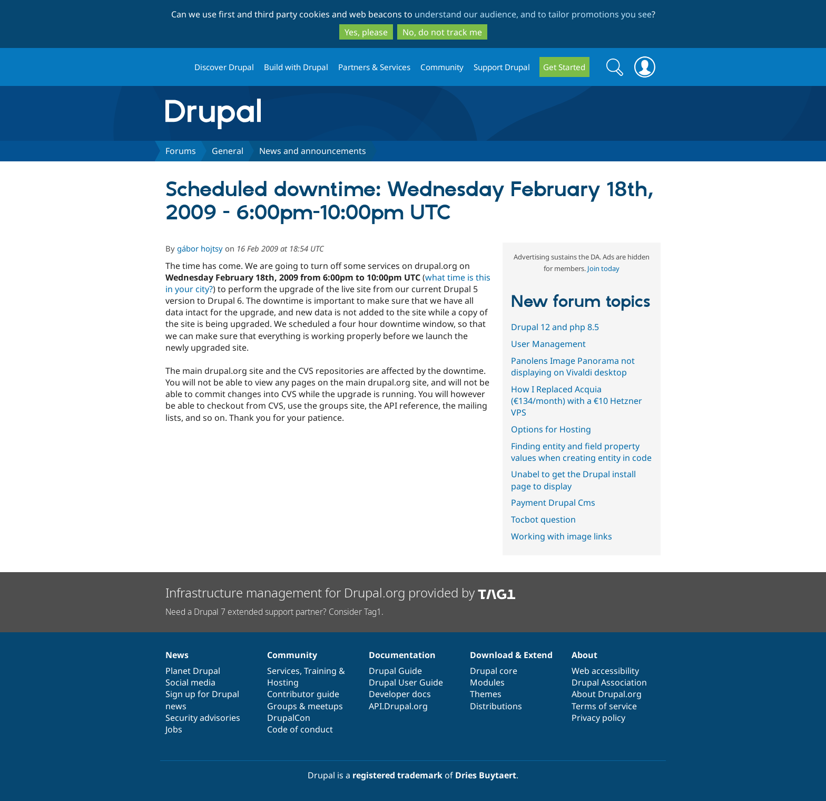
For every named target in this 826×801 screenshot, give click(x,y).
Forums (180, 151)
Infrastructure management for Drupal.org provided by (340, 592)
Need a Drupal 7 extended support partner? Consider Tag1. (274, 611)
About (584, 655)
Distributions (496, 706)
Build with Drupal (296, 67)
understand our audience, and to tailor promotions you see (533, 14)
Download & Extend (511, 655)
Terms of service (604, 706)
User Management (548, 344)
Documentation (402, 655)
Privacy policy (598, 717)
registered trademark (397, 775)
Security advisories (202, 717)
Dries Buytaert (485, 775)
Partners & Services (374, 67)
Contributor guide (303, 694)
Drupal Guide (395, 671)
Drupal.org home (175, 67)
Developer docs (400, 694)
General (227, 151)
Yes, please (366, 32)
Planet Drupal (192, 671)
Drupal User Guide (406, 682)
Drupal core (493, 671)
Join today (603, 268)
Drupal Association (609, 682)
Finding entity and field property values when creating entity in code (581, 452)
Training (320, 671)
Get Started (564, 67)
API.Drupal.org (398, 706)
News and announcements (312, 151)
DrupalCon (288, 717)
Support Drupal (502, 67)
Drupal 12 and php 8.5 (555, 327)
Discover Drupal (224, 67)
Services (283, 671)
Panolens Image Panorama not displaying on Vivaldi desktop (573, 366)
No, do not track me (442, 32)
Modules (487, 682)
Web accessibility (605, 671)
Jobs (173, 729)
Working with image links (561, 536)
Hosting (283, 682)
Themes (486, 694)
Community (442, 67)
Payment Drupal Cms (553, 502)
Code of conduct (300, 729)
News (177, 655)
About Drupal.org (607, 694)
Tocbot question (543, 519)
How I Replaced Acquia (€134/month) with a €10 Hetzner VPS (576, 400)
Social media (190, 682)
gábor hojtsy (200, 248)
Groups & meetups (305, 706)
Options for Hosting (551, 429)
